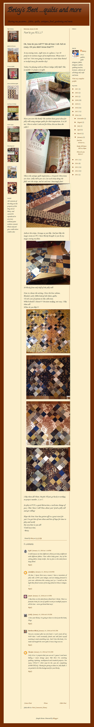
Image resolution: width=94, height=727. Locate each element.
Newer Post (28, 703)
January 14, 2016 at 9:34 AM (43, 652)
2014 (77, 163)
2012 (77, 171)
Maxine (30, 652)
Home (46, 703)
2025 (77, 89)
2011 (77, 175)
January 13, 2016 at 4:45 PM (42, 596)
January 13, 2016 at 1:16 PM (41, 551)
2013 (77, 167)
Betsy (84, 51)
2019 (77, 104)
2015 (77, 160)
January (80, 137)
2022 (77, 97)
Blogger (55, 718)
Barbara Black (33, 631)
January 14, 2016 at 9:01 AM (48, 631)
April (79, 130)
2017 (77, 112)
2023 (77, 93)
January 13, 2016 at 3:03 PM (44, 572)
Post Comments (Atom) (39, 708)
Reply (30, 565)
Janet (30, 596)
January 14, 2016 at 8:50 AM (42, 615)
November (80, 119)
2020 (77, 100)
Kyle (29, 551)
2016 (77, 115)
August (79, 122)
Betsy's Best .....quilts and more (44, 11)
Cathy (30, 615)
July (78, 126)
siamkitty (31, 572)
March (79, 134)
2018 (77, 108)
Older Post (63, 703)
